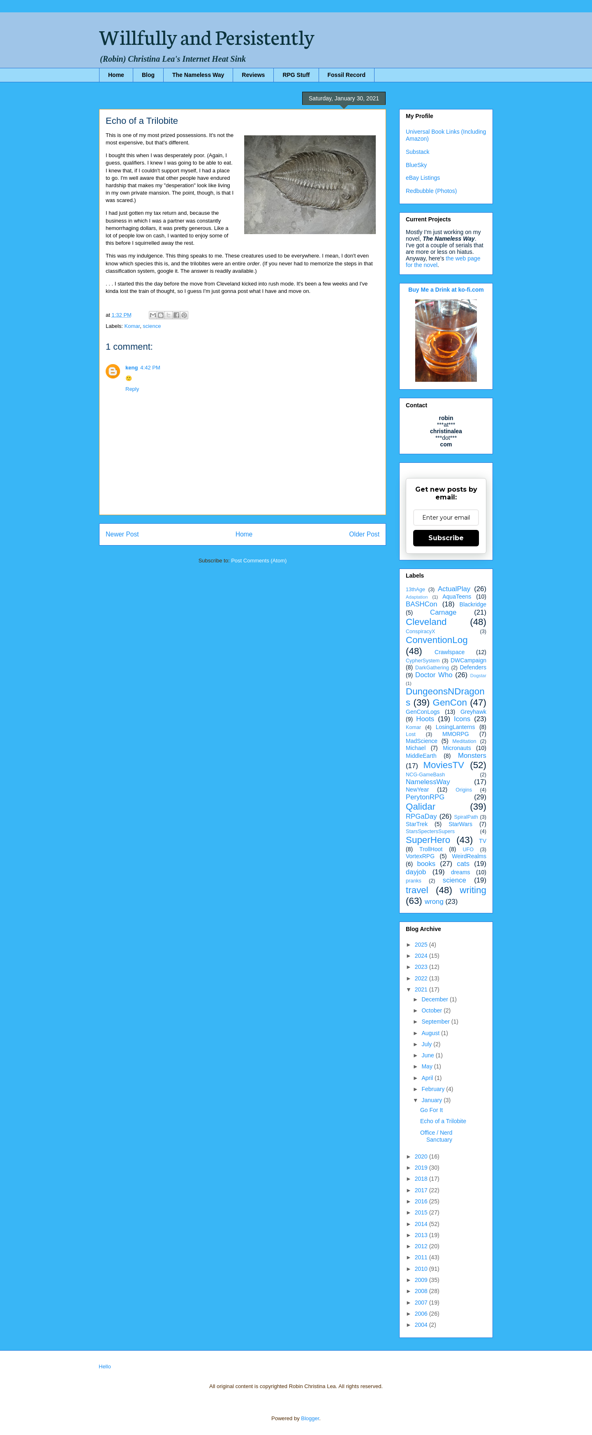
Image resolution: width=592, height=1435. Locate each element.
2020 (422, 1156)
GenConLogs (423, 711)
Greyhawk (473, 711)
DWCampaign (468, 660)
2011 (422, 1257)
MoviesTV (443, 765)
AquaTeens (456, 596)
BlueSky (416, 165)
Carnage (443, 612)
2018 (422, 1178)
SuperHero (428, 840)
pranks (413, 881)
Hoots (425, 719)
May (427, 1066)
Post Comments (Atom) (259, 560)
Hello (105, 1366)
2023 (422, 967)
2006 (422, 1313)
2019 (422, 1167)
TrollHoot (430, 849)
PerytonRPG (425, 797)
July (427, 1044)
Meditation (464, 741)
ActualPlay (454, 589)
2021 (422, 989)
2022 (422, 978)
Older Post (364, 534)
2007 (422, 1302)
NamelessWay (428, 782)
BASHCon (421, 604)
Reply (132, 389)
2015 (422, 1212)
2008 (422, 1291)
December (435, 999)
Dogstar (478, 675)
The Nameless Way (198, 75)
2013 (422, 1235)
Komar (132, 326)
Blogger (310, 1418)
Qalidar (420, 806)
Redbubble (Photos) (431, 191)
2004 (422, 1324)
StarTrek (417, 824)
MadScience (421, 741)
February (433, 1089)
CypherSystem (423, 661)
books (426, 864)
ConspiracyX (420, 631)
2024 (422, 955)
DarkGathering (432, 668)
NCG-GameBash (425, 775)
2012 (422, 1246)
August (431, 1033)
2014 (422, 1224)
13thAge (415, 589)
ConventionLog (437, 640)
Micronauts (457, 748)
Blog (148, 75)
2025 (422, 944)
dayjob (416, 872)
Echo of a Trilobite (443, 1121)
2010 (422, 1268)
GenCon (450, 702)
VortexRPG (420, 856)
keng (131, 368)
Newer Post (122, 534)
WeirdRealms (469, 856)
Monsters (472, 755)
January (432, 1100)
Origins (464, 790)
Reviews (253, 75)
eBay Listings (423, 177)
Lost (411, 734)
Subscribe (446, 538)
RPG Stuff (296, 75)
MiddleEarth (421, 755)
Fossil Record (347, 75)
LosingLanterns (455, 727)
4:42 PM (150, 368)
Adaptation (417, 596)
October (432, 1010)
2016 (422, 1201)
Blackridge (473, 604)
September (436, 1021)
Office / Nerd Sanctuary (436, 1136)
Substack (418, 152)
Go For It (431, 1110)
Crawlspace (450, 652)
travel (417, 890)
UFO (468, 849)
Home (116, 75)
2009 (422, 1280)
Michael (416, 748)
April (428, 1078)
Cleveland (426, 622)
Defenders (473, 667)
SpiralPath (466, 817)
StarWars (460, 824)
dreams (460, 872)
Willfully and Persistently (206, 35)
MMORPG (455, 734)
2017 (422, 1190)
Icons (462, 719)
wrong (434, 902)
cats (463, 864)
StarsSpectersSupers (430, 831)
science (152, 326)
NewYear (417, 789)
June (428, 1055)
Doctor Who (434, 675)
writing (473, 890)
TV (482, 841)
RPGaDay (421, 816)
